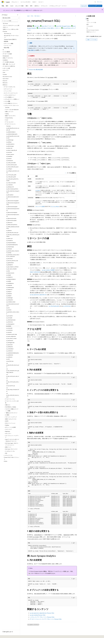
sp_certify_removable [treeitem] (11, 162)
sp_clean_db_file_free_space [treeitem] (12, 166)
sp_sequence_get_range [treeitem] (11, 334)
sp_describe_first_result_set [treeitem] (12, 232)
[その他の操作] (75, 16)
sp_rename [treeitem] (8, 326)
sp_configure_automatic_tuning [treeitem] (12, 171)
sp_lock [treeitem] (8, 307)
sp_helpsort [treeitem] (8, 291)
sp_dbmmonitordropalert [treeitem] (11, 206)
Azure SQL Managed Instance (63, 26)
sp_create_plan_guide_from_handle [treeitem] (12, 179)
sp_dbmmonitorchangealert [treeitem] (12, 200)
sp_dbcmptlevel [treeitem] (9, 194)
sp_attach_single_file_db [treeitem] (11, 150)
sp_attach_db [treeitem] (9, 148)
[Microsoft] (3, 2)
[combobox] (11, 18)
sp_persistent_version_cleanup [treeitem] (12, 312)
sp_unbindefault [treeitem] (9, 348)
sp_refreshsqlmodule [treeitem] (10, 320)
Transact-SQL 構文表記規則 (36, 69)
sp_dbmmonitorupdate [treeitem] (11, 220)
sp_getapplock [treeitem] (9, 264)
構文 (88, 18)
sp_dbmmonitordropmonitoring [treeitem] (12, 209)
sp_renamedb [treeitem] (9, 328)
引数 (88, 20)
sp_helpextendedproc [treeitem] (11, 279)
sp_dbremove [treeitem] (9, 222)
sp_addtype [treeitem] (8, 142)
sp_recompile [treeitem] (9, 317)
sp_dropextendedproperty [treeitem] (12, 244)
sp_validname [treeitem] (9, 357)
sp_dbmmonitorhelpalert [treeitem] (11, 212)
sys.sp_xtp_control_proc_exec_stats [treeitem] (12, 376)
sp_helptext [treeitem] (8, 295)
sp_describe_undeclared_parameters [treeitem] (12, 235)
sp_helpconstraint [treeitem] (10, 273)
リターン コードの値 (91, 22)
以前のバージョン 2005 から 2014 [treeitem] (10, 29)
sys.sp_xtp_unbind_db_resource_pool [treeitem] (12, 395)
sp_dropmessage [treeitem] (10, 246)
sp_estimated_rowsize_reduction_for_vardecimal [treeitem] (12, 255)
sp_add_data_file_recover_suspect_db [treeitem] (12, 129)
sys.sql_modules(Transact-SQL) (37, 615)
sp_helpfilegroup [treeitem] (10, 283)
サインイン (99, 2)
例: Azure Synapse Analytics (93, 30)
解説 (88, 24)
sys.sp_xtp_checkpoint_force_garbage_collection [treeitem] (12, 370)
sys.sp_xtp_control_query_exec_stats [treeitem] (12, 381)
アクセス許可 (90, 26)
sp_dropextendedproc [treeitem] (11, 242)
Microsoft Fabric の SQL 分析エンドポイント (49, 28)
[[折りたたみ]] (17, 15)
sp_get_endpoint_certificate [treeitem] (12, 266)
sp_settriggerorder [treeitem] (10, 342)
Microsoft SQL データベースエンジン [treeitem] (11, 36)
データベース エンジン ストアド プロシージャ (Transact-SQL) (46, 619)
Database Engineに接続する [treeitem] (10, 39)
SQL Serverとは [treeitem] (7, 33)
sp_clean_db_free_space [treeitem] (11, 164)
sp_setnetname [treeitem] (9, 340)
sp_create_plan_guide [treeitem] (11, 176)
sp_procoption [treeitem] (9, 315)
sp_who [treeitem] (8, 359)
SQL (32, 16)
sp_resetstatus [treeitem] (9, 330)
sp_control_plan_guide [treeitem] (11, 174)
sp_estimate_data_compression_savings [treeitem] (12, 251)
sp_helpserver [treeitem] (9, 289)
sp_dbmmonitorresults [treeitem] (11, 218)
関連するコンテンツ (91, 32)
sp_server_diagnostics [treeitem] (11, 336)
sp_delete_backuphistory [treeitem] (11, 224)
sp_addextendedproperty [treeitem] (11, 134)
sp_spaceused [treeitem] (9, 344)
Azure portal (84, 6)
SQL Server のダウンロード (95, 6)
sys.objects (37, 190)
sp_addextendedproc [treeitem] (11, 132)
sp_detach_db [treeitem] (9, 238)
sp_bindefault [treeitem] (9, 156)
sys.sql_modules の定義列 (48, 270)
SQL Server (37, 16)
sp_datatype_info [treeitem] (10, 187)
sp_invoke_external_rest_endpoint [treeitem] (12, 304)
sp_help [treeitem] (8, 271)
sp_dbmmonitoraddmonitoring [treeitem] (12, 197)
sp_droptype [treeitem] (9, 248)
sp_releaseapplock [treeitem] (10, 324)
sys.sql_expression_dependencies (38, 294)
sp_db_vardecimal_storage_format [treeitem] (12, 191)
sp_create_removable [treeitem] (11, 182)
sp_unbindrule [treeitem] (9, 350)
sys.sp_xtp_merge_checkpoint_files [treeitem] (12, 389)
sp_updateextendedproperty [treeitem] (12, 353)
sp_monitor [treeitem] (8, 309)
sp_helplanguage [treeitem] (10, 287)
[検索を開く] (95, 2)
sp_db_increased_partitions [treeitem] (12, 189)
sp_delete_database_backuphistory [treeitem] (12, 227)
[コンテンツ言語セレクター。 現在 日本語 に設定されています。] (5, 636)
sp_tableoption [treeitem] (9, 346)
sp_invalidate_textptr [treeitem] (10, 302)
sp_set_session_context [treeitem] (11, 338)
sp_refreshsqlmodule (54, 306)
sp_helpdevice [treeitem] (9, 277)
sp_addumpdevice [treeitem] (10, 144)
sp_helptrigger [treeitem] (9, 297)
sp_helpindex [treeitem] (9, 285)
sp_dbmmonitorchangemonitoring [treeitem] (12, 203)
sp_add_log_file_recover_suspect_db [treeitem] (12, 137)
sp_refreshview (67, 306)
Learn (28, 16)
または (52, 206)
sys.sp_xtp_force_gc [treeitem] (10, 385)
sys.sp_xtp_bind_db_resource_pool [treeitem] (12, 364)
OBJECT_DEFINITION (35, 272)
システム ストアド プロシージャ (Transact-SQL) (42, 617)
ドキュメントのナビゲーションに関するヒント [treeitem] (11, 26)
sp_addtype (56, 206)
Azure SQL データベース (48, 26)
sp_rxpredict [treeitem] (9, 332)
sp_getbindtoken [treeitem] (10, 262)
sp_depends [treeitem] (9, 230)
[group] (52, 405)
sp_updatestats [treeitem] (9, 355)
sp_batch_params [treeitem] (10, 154)
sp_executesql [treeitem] (9, 258)
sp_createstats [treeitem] (9, 184)
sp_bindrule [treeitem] (8, 158)
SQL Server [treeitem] (5, 23)
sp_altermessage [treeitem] (10, 146)
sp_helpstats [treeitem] (9, 293)
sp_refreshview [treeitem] (9, 322)
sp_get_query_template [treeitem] (11, 268)
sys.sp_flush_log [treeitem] (9, 361)
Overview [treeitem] (7, 107)
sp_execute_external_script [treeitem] (12, 260)
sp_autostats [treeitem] (9, 152)
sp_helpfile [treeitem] (8, 281)
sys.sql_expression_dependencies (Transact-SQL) (42, 613)
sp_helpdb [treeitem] (8, 275)
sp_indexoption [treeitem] (9, 299)
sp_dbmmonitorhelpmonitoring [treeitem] (12, 215)
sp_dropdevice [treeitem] (9, 240)
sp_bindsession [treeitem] (9, 160)
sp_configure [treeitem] (9, 168)
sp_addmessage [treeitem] (9, 140)
